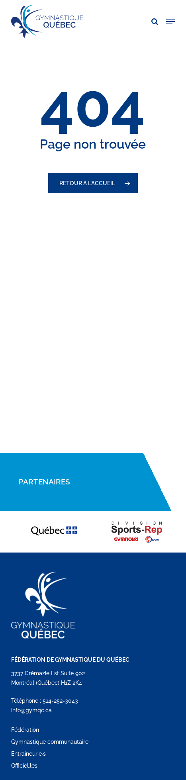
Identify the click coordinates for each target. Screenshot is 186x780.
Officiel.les (24, 765)
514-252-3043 (60, 701)
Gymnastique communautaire (49, 742)
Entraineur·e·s (28, 754)
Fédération (25, 730)
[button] (170, 21)
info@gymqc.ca (31, 710)
